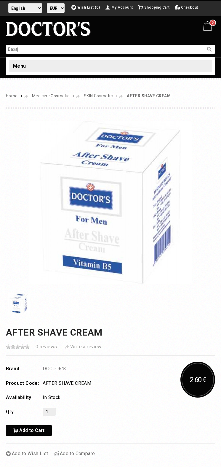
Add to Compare (77, 453)
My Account (122, 7)
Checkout (189, 7)
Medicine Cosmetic (51, 95)
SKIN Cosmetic (98, 95)
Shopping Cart (156, 7)
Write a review (86, 347)
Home (12, 95)
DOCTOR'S (54, 368)
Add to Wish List (30, 453)
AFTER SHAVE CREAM (149, 95)
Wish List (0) (88, 7)
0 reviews (46, 347)
